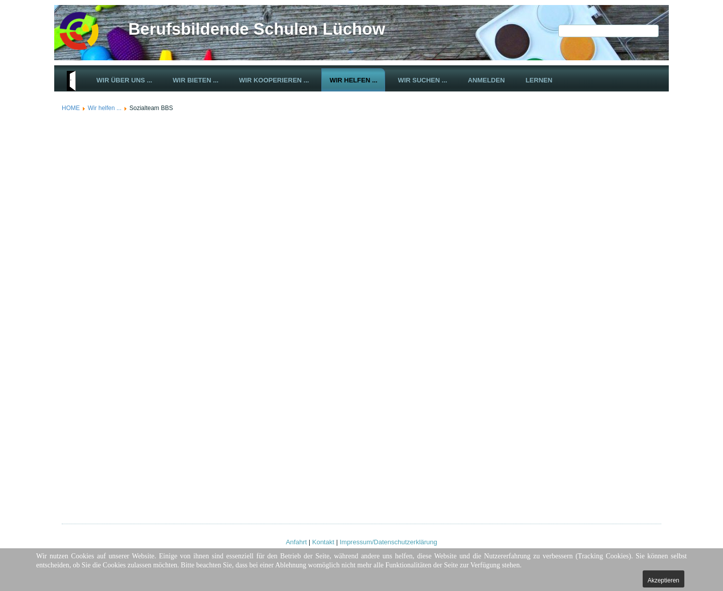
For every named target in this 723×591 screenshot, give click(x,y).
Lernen (539, 80)
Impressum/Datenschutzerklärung (388, 542)
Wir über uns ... (124, 80)
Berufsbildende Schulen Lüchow (257, 29)
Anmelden (486, 80)
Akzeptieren (663, 580)
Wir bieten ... (195, 80)
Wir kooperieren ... (274, 80)
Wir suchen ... (422, 80)
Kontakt (323, 542)
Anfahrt (296, 542)
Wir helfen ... (353, 80)
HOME (71, 108)
